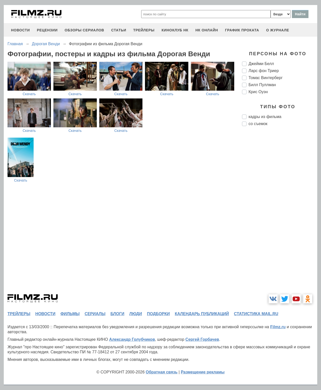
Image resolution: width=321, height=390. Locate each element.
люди (135, 314)
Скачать (29, 94)
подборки (158, 314)
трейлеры (143, 30)
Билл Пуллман (262, 85)
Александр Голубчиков (132, 339)
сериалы (95, 314)
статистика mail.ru (256, 314)
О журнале (277, 30)
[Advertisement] (279, 214)
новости (20, 30)
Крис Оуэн (258, 92)
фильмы (69, 314)
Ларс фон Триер (264, 71)
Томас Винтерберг (266, 78)
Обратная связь (162, 372)
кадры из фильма (265, 117)
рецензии (47, 30)
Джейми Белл (261, 64)
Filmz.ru (277, 327)
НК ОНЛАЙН (206, 30)
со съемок (258, 124)
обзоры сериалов (84, 30)
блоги (117, 314)
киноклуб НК (175, 30)
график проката (242, 30)
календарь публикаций (202, 314)
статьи (118, 30)
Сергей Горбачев (202, 339)
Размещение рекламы (203, 372)
